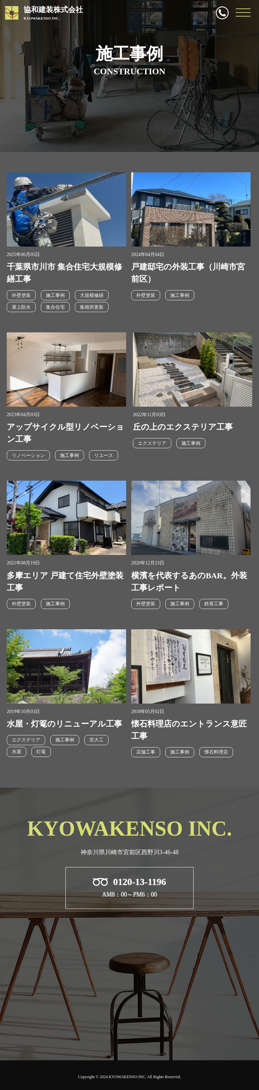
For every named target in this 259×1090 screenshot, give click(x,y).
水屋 (16, 751)
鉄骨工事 (213, 603)
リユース (103, 455)
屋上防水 (21, 307)
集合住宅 (55, 307)
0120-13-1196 (222, 13)
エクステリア (152, 443)
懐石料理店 (216, 752)
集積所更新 (92, 307)
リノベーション (28, 455)
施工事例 (55, 295)
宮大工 (96, 739)
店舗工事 (145, 752)
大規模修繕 (92, 295)
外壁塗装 (21, 295)
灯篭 (41, 751)
